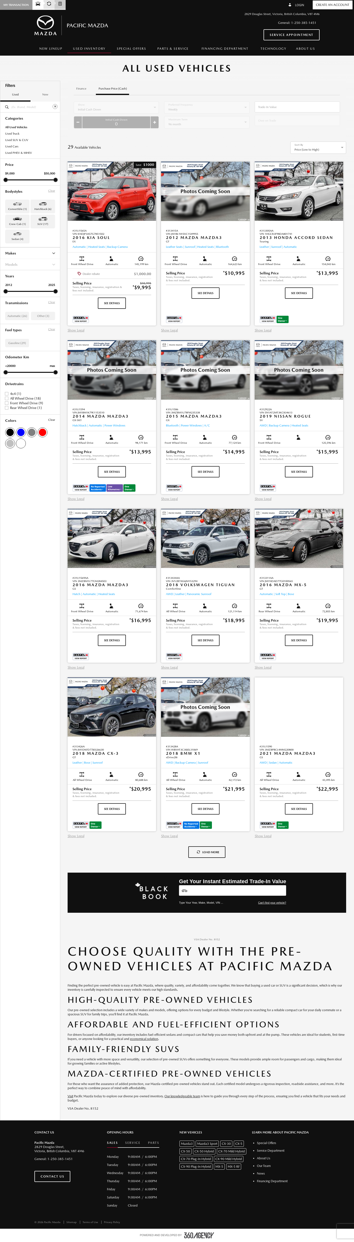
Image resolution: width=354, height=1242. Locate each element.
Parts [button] (153, 1143)
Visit (70, 1096)
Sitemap (71, 1222)
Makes (30, 253)
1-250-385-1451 (303, 23)
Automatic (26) (17, 316)
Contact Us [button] (52, 1176)
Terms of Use (91, 1222)
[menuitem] (50, 49)
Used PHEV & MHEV (18, 153)
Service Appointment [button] (291, 35)
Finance (81, 88)
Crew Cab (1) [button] (17, 224)
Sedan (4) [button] (17, 239)
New (45, 94)
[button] (145, 165)
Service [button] (132, 1143)
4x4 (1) (15, 393)
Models (30, 264)
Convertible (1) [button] (17, 209)
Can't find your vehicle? (272, 902)
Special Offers (131, 48)
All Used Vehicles (16, 127)
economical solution (144, 1039)
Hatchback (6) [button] (42, 209)
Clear (51, 190)
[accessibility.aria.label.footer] (199, 1235)
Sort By (299, 145)
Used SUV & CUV (16, 140)
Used (15, 94)
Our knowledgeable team (182, 1096)
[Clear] (55, 106)
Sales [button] (112, 1143)
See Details (112, 303)
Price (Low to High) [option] (307, 149)
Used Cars (11, 146)
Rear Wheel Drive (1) (26, 407)
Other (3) (43, 316)
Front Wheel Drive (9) (26, 403)
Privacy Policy (112, 1222)
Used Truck (12, 133)
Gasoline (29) (17, 343)
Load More (208, 852)
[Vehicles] (232, 890)
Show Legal (76, 330)
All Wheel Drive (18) (25, 398)
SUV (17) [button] (42, 224)
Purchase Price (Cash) (113, 88)
